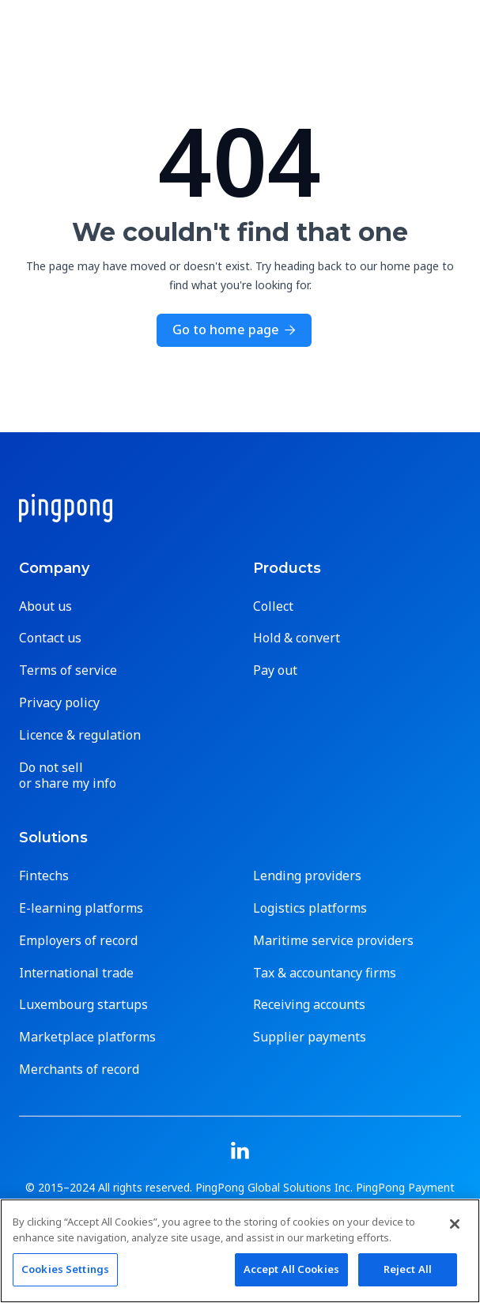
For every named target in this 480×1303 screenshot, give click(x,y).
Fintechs (44, 876)
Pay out (275, 670)
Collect (273, 606)
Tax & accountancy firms (324, 973)
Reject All (408, 1269)
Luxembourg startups (83, 1004)
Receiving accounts (309, 1004)
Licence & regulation (80, 735)
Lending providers (307, 876)
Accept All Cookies (291, 1269)
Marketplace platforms (87, 1037)
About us (45, 606)
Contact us (50, 638)
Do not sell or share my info (67, 776)
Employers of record (78, 940)
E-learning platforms (81, 908)
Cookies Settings (65, 1269)
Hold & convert (296, 638)
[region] (240, 1251)
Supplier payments (309, 1037)
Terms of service (68, 670)
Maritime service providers (333, 940)
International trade (76, 973)
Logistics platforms (310, 908)
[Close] (454, 1224)
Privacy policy (59, 703)
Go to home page (234, 329)
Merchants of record (79, 1069)
